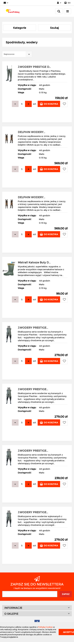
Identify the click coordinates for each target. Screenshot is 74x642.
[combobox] (17, 54)
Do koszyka (49, 103)
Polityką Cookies (45, 627)
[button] (67, 3)
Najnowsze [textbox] (9, 54)
